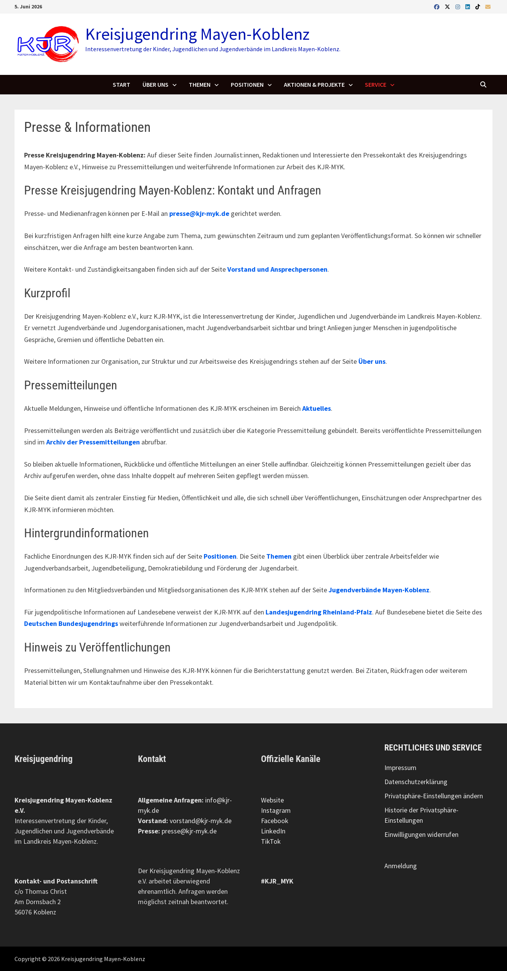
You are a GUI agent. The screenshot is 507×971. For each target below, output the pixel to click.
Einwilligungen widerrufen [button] (421, 834)
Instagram (276, 810)
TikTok (271, 841)
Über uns (155, 84)
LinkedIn (273, 831)
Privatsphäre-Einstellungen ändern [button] (433, 795)
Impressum (400, 767)
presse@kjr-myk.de (189, 831)
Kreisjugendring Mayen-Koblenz (197, 33)
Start (121, 84)
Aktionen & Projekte (314, 84)
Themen (200, 84)
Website (272, 800)
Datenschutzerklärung (415, 781)
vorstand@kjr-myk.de (201, 820)
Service (375, 84)
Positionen (247, 84)
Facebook (274, 820)
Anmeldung (400, 865)
